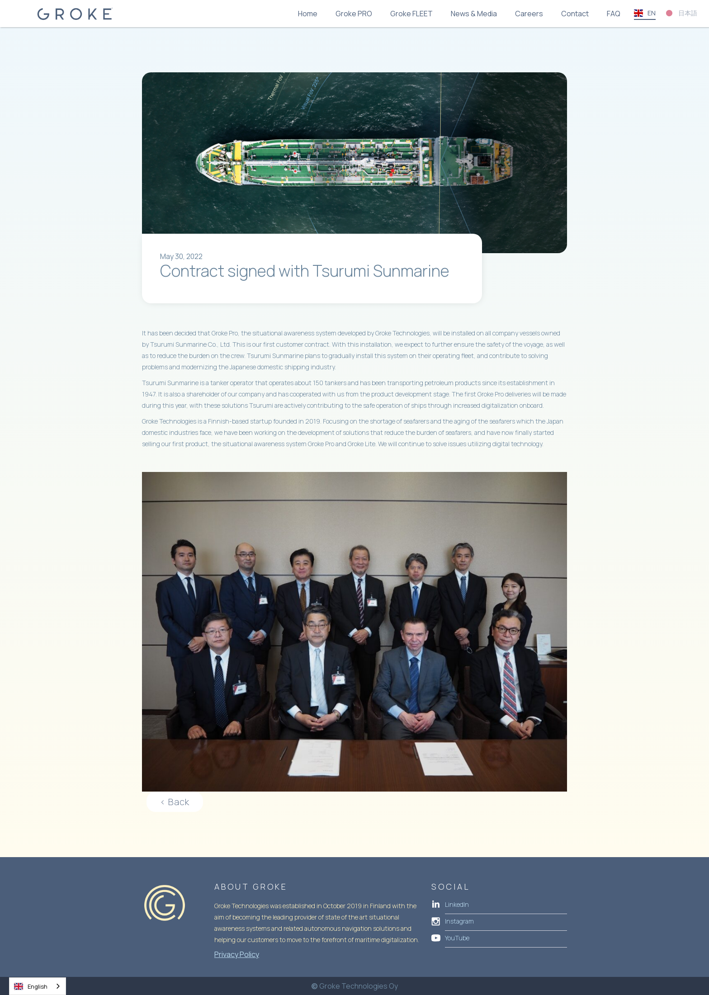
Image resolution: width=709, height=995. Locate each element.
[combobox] (37, 986)
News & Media (474, 14)
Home (307, 14)
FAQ (613, 14)
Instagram (459, 921)
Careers (529, 14)
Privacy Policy (236, 954)
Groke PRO (354, 14)
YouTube (457, 938)
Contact (575, 14)
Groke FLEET (411, 14)
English (30, 986)
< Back (174, 802)
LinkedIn (457, 904)
